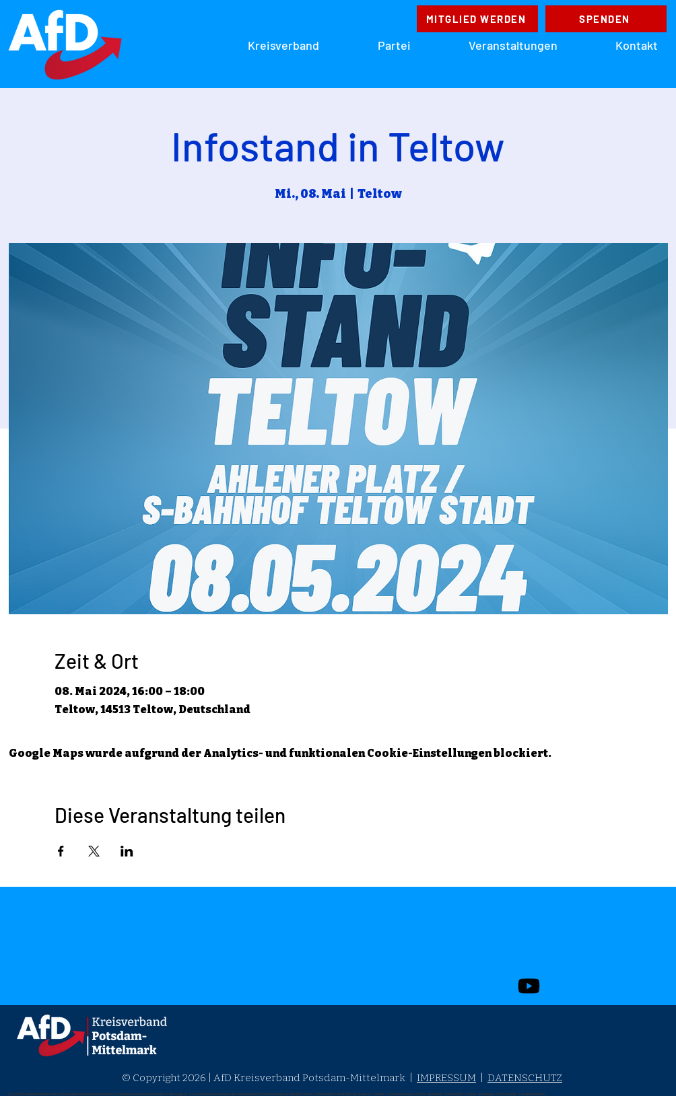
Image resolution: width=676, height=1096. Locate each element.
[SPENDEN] (606, 18)
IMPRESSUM (446, 1078)
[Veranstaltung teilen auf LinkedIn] (127, 851)
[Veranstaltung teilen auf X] (94, 851)
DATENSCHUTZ (524, 1078)
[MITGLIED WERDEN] (477, 18)
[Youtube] (528, 986)
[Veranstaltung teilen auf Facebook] (61, 851)
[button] (375, 45)
